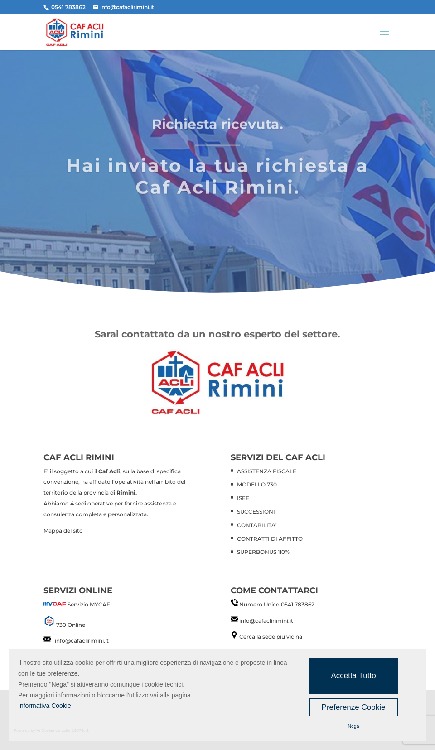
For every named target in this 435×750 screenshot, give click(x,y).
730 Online (70, 624)
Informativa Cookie (44, 705)
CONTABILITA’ (257, 525)
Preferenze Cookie (354, 707)
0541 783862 (297, 604)
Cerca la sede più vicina (270, 636)
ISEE (243, 498)
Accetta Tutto (353, 675)
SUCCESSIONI (256, 511)
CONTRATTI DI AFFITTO (270, 538)
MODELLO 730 (257, 484)
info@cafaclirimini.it (82, 640)
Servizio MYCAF (89, 604)
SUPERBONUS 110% (263, 551)
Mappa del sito (63, 530)
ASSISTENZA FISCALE (266, 471)
